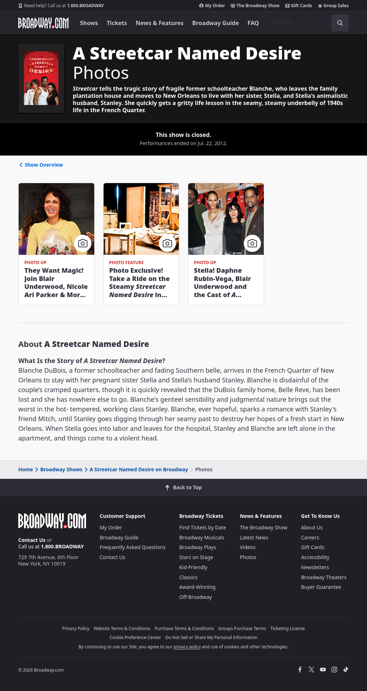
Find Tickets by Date (202, 527)
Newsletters (315, 567)
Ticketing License (288, 628)
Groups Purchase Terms (242, 628)
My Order (212, 6)
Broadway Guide (215, 23)
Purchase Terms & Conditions (184, 628)
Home (25, 469)
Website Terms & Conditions (122, 628)
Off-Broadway (195, 597)
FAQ (253, 23)
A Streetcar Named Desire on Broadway (135, 469)
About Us (312, 527)
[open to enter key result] (340, 23)
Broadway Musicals (201, 537)
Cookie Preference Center (135, 637)
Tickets (117, 23)
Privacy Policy (76, 628)
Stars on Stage (196, 557)
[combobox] (308, 23)
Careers (310, 537)
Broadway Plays (197, 547)
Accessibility (315, 557)
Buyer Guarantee (321, 586)
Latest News (254, 537)
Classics (188, 577)
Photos (248, 557)
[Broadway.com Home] (43, 23)
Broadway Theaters (324, 577)
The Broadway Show (255, 6)
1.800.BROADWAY (61, 6)
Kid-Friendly (193, 567)
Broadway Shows (58, 469)
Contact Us (32, 540)
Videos (248, 547)
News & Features (159, 23)
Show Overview (40, 164)
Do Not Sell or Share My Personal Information (211, 637)
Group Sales (333, 6)
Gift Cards (298, 6)
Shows (89, 23)
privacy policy (187, 647)
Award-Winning (197, 586)
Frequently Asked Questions (133, 547)
